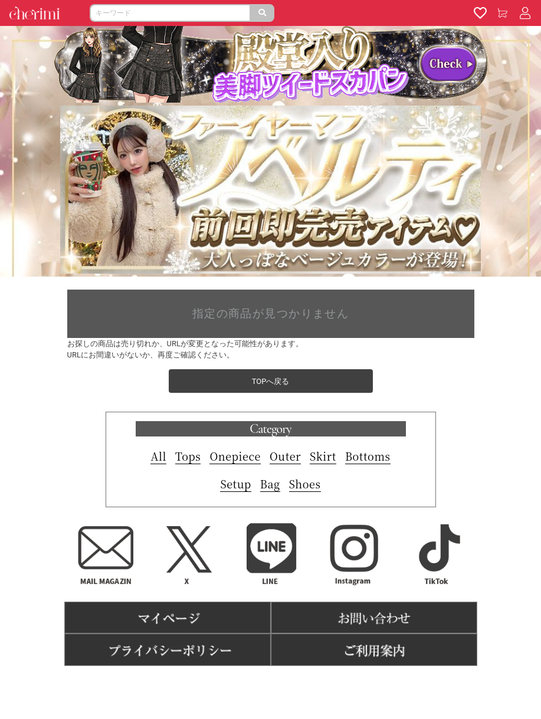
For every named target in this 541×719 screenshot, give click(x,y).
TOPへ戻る (271, 381)
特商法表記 (263, 683)
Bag (270, 483)
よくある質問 (315, 683)
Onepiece (235, 456)
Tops (188, 456)
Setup (235, 483)
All (158, 456)
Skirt (323, 456)
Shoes (305, 483)
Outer (285, 456)
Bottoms (368, 456)
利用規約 (218, 683)
